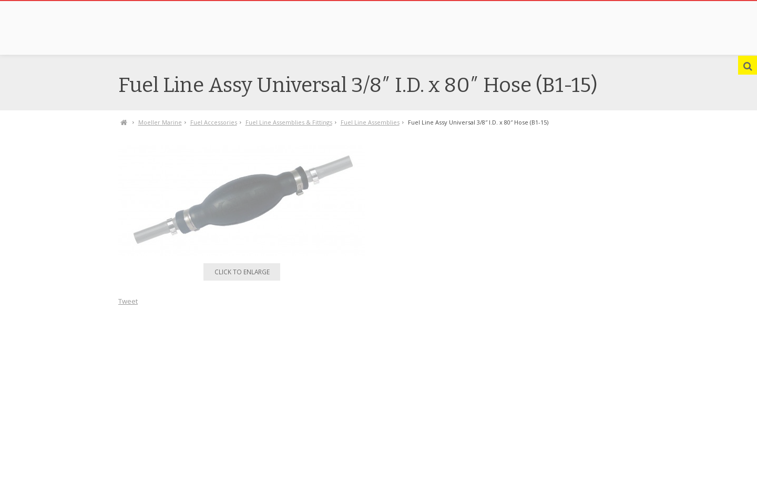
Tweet (128, 301)
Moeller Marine (160, 122)
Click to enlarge (242, 271)
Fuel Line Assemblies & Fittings (288, 122)
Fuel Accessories (213, 122)
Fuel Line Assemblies (370, 122)
